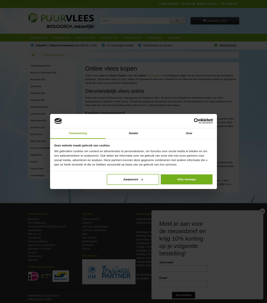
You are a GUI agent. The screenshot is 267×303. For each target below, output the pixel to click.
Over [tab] (189, 133)
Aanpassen (133, 179)
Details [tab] (133, 133)
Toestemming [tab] (78, 133)
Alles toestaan (186, 179)
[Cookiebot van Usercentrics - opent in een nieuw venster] (196, 121)
